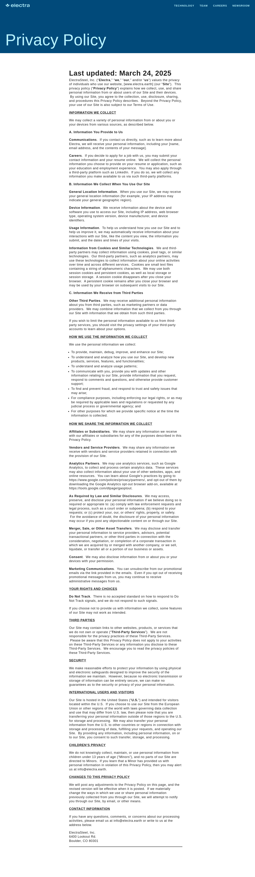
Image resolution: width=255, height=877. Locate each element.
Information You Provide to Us (98, 132)
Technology (184, 5)
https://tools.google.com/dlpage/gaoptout (100, 488)
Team (204, 5)
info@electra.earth (92, 769)
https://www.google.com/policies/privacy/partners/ (107, 480)
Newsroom (241, 5)
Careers (220, 5)
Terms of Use (143, 105)
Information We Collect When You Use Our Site (111, 184)
